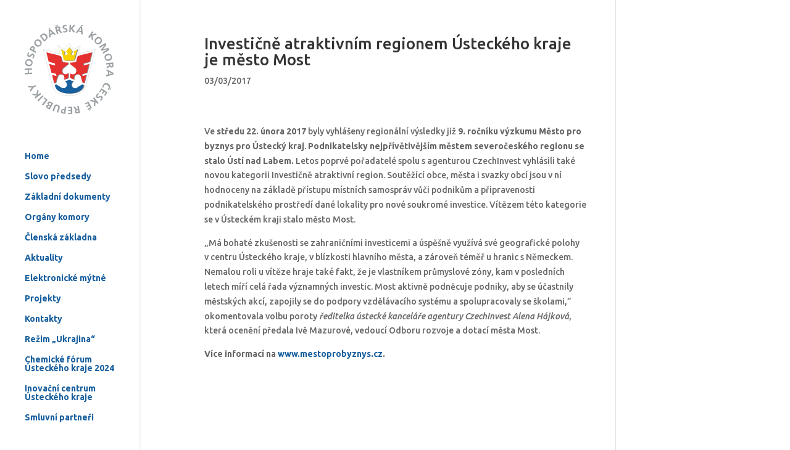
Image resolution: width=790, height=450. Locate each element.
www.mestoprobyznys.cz (330, 354)
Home (37, 129)
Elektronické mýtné (65, 251)
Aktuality (44, 231)
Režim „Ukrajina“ (60, 312)
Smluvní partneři (59, 391)
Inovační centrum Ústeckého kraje (60, 366)
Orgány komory (57, 190)
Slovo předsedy (58, 150)
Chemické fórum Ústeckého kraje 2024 (69, 337)
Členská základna (61, 211)
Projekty (43, 272)
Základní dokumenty (67, 170)
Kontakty (43, 292)
